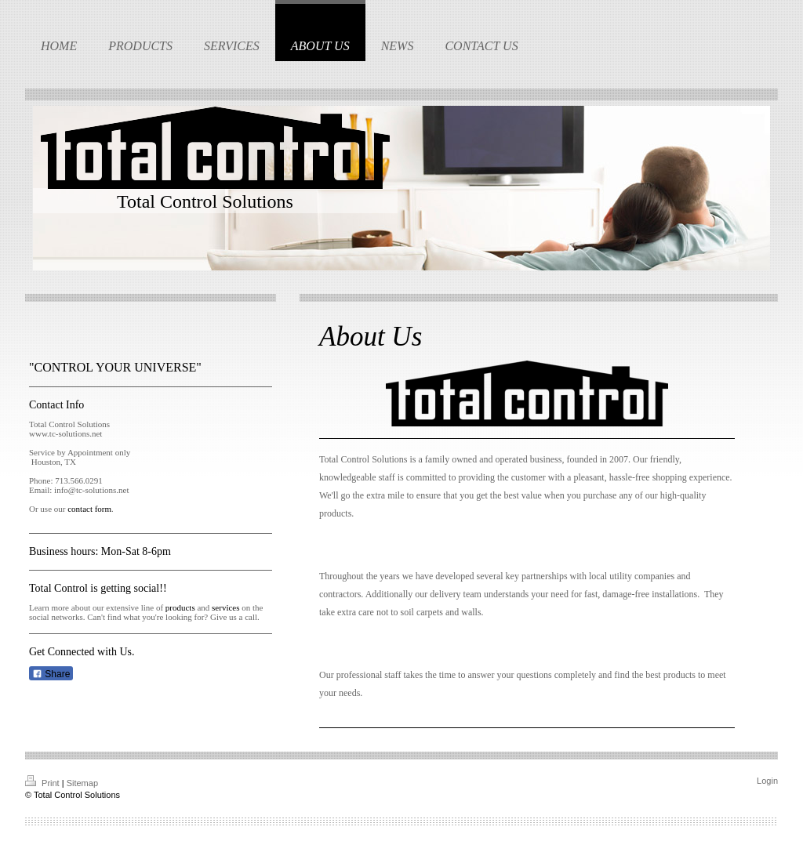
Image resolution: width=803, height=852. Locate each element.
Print (43, 783)
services (225, 607)
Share (51, 674)
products (180, 607)
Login (767, 780)
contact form (89, 508)
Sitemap (82, 783)
